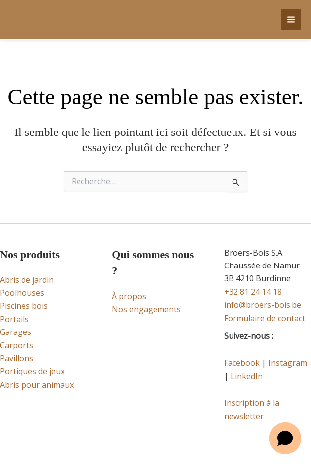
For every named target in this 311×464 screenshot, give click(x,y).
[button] (285, 438)
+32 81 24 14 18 (253, 291)
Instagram (287, 362)
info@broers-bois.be (262, 304)
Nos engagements (146, 309)
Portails (14, 319)
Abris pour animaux (37, 384)
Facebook (242, 362)
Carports (16, 345)
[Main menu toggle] (291, 19)
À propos (129, 296)
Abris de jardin (27, 279)
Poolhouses (22, 292)
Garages (15, 332)
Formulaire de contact (264, 318)
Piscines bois (24, 305)
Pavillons (16, 358)
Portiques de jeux (32, 371)
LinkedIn (247, 376)
